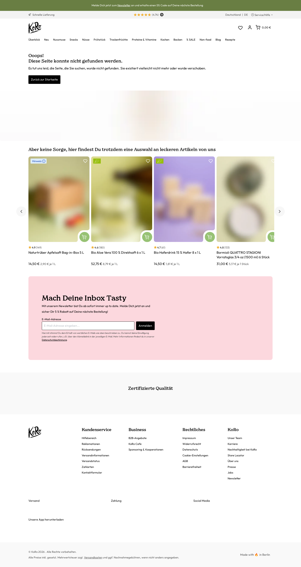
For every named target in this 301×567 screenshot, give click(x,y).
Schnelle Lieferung (41, 14)
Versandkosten (93, 557)
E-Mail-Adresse (51, 319)
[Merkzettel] (240, 27)
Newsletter (123, 5)
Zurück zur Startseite (44, 79)
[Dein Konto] (249, 27)
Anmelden (145, 326)
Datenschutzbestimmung (54, 339)
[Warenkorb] (263, 27)
